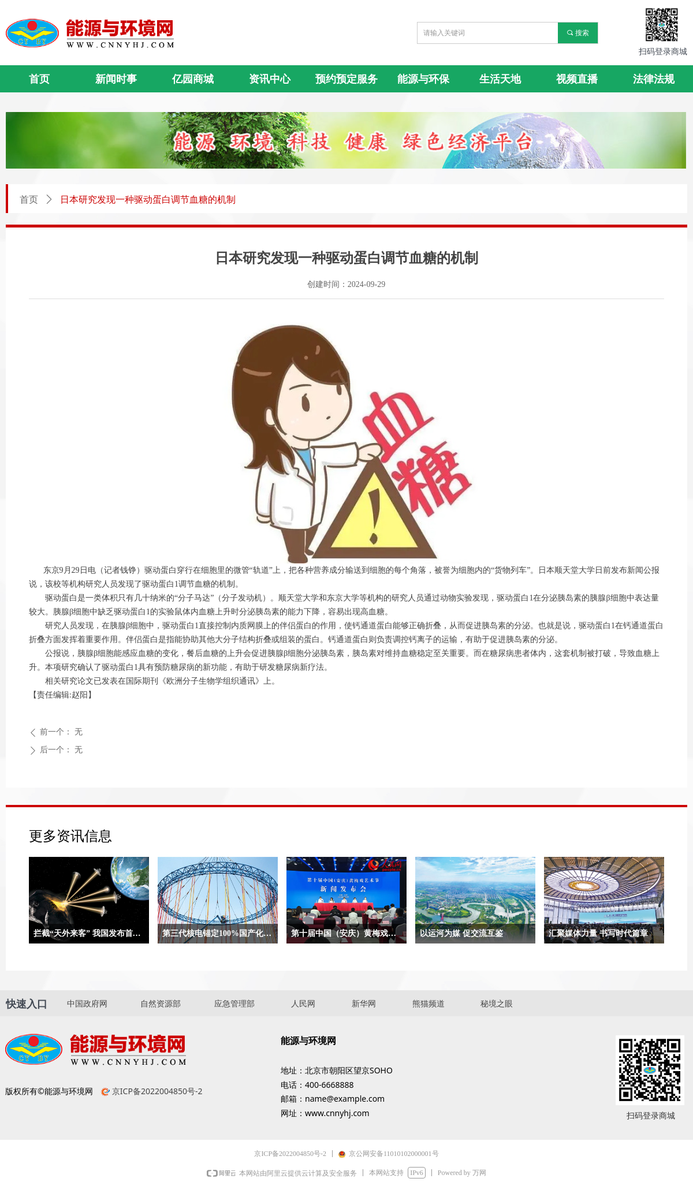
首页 (29, 199)
